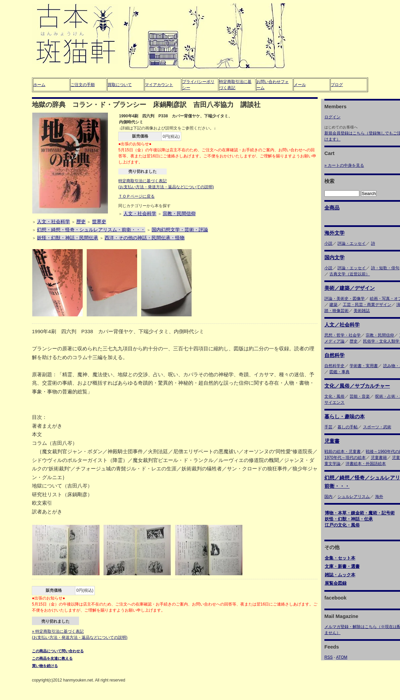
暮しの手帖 (347, 427)
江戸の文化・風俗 (342, 525)
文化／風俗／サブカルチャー (357, 386)
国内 (328, 496)
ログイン (332, 117)
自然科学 (334, 355)
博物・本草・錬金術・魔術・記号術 (360, 512)
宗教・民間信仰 (179, 213)
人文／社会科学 (342, 324)
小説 (328, 243)
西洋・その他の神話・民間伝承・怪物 (145, 237)
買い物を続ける (45, 666)
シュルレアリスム (353, 496)
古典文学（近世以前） (349, 274)
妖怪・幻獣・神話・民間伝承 (67, 237)
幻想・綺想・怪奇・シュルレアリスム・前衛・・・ (91, 229)
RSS (328, 657)
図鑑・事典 (339, 372)
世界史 (99, 221)
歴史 (81, 221)
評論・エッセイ (351, 243)
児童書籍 (379, 457)
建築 (333, 304)
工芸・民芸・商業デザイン (367, 304)
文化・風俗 (334, 396)
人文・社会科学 (139, 213)
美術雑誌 (362, 310)
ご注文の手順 (83, 84)
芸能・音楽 (360, 396)
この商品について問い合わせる (58, 651)
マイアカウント (159, 84)
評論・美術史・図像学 (344, 298)
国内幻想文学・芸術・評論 (180, 229)
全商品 (331, 207)
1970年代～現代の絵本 (345, 457)
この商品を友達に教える (52, 658)
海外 (379, 496)
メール (300, 84)
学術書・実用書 (364, 365)
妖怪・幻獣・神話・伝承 (349, 518)
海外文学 (334, 233)
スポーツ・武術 (377, 427)
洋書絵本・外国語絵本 (366, 463)
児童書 (331, 441)
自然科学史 (334, 365)
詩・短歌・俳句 (385, 268)
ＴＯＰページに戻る (136, 196)
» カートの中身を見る (344, 165)
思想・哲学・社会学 (342, 335)
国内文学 (334, 257)
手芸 (328, 427)
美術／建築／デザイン (349, 288)
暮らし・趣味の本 (344, 416)
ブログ (337, 84)
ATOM (342, 657)
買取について (120, 84)
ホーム (39, 84)
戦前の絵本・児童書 (342, 451)
